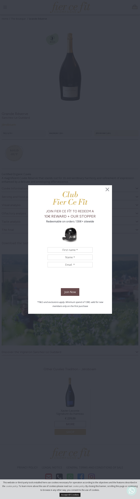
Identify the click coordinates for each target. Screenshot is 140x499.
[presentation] (70, 278)
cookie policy (12, 486)
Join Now (70, 292)
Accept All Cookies (70, 494)
